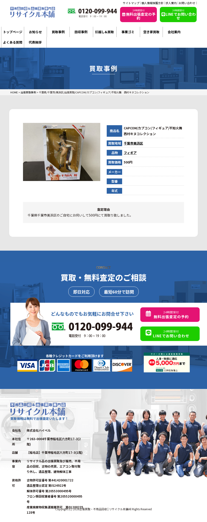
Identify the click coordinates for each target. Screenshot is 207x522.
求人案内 (171, 3)
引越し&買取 (104, 32)
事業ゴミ (127, 32)
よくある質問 (12, 42)
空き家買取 (151, 32)
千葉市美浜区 (133, 143)
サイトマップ (131, 3)
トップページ (12, 32)
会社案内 (174, 32)
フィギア (130, 152)
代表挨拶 (35, 42)
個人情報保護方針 (152, 3)
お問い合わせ (187, 3)
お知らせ (35, 32)
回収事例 (81, 32)
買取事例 (58, 32)
